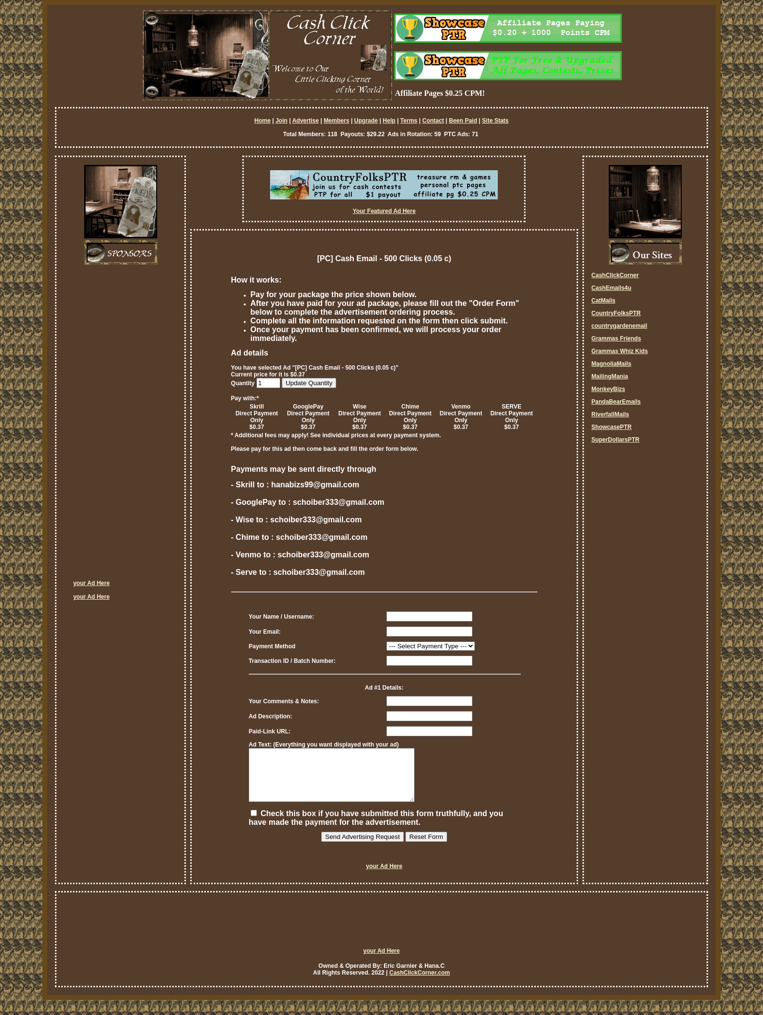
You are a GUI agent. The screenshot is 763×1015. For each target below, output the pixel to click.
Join (281, 120)
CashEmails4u (611, 288)
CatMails (603, 300)
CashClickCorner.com (419, 982)
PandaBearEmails (615, 401)
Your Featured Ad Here (384, 211)
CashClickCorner (614, 275)
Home (262, 120)
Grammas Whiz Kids (619, 351)
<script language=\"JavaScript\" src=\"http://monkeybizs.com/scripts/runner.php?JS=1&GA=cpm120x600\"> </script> (112, 425)
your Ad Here (91, 583)
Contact (433, 120)
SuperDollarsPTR (615, 439)
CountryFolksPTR (615, 313)
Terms (409, 120)
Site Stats (495, 120)
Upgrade (366, 120)
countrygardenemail (619, 325)
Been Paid (463, 120)
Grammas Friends (616, 338)
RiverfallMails (610, 414)
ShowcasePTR (611, 427)
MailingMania (609, 376)
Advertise (305, 120)
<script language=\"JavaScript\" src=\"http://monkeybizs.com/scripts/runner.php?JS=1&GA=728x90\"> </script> (381, 934)
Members (336, 120)
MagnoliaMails (611, 363)
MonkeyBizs (608, 389)
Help (389, 120)
